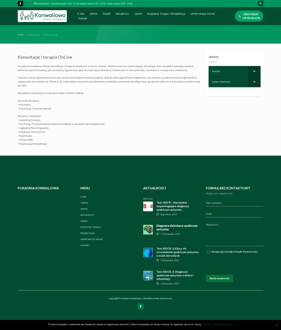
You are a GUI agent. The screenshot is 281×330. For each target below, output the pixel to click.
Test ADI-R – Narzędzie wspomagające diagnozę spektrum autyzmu (172, 206)
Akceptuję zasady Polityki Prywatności (234, 251)
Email (208, 213)
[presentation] (233, 262)
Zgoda (207, 324)
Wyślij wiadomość (219, 278)
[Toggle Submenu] (254, 71)
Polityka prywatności (222, 324)
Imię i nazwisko (214, 202)
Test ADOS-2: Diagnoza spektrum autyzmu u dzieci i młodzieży (174, 275)
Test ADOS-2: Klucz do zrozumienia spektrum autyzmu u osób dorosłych (177, 252)
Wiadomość (212, 224)
